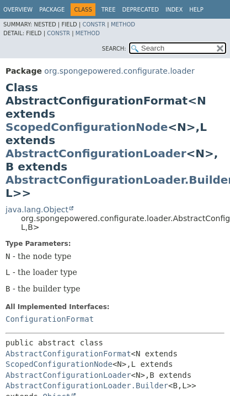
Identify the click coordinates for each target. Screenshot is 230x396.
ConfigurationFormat (50, 319)
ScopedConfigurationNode (87, 127)
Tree (108, 10)
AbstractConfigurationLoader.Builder (87, 385)
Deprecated (140, 10)
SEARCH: (114, 49)
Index (174, 10)
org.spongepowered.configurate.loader (119, 71)
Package (52, 10)
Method (123, 24)
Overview (18, 10)
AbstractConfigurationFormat (68, 353)
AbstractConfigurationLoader (96, 153)
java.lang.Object (37, 209)
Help (196, 10)
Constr (93, 24)
